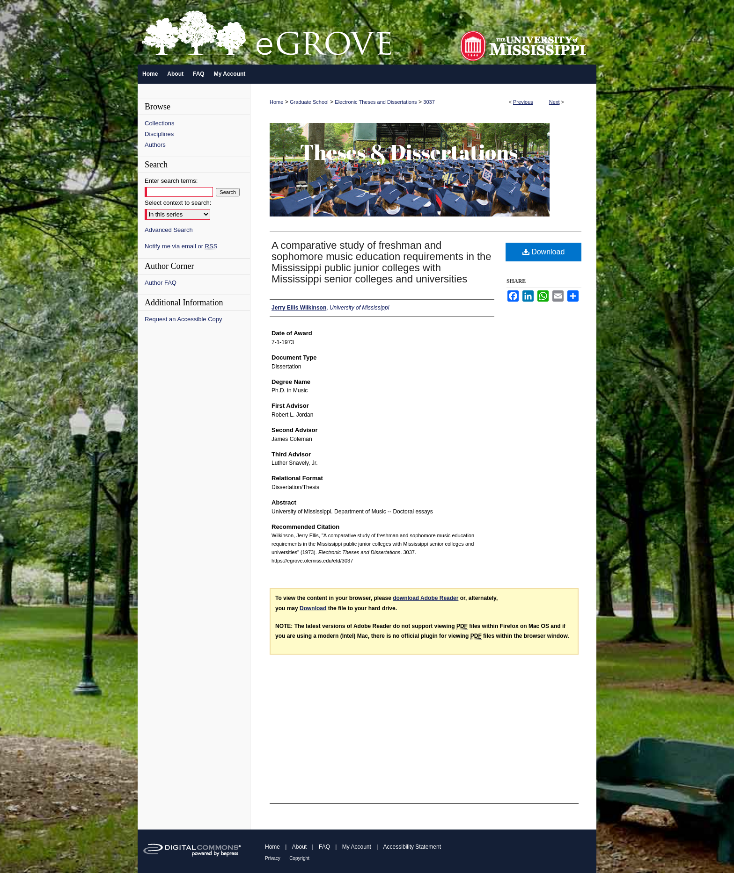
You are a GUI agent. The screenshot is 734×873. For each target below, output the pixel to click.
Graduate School (309, 102)
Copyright (299, 858)
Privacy (272, 858)
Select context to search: (178, 202)
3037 (428, 102)
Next (554, 102)
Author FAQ (160, 282)
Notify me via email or (181, 246)
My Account (356, 847)
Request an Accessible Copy (183, 319)
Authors (155, 144)
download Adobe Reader (425, 598)
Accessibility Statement (412, 847)
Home (276, 102)
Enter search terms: (171, 180)
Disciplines (159, 133)
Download (543, 252)
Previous (523, 102)
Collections (160, 123)
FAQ (324, 847)
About (299, 847)
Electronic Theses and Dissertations (376, 102)
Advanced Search (169, 229)
